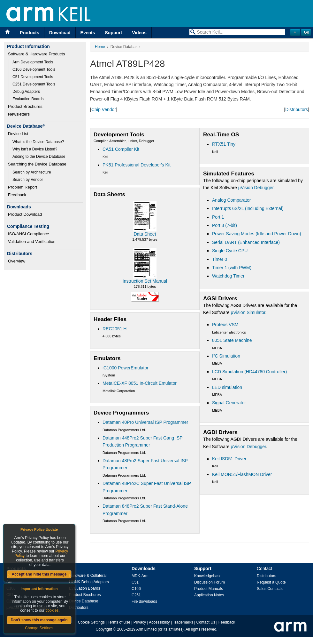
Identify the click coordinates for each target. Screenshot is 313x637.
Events (87, 32)
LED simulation (227, 387)
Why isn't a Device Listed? (34, 149)
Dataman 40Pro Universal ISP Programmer (145, 422)
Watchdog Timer (228, 275)
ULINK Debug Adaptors (89, 582)
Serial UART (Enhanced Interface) (246, 242)
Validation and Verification (32, 241)
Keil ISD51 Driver (229, 458)
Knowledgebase (207, 576)
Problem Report (22, 187)
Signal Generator (229, 402)
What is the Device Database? (38, 142)
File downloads (144, 601)
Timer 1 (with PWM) (231, 267)
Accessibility (159, 622)
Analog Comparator (231, 200)
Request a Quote (271, 582)
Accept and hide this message (38, 574)
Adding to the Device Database (38, 156)
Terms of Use (119, 622)
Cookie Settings (91, 622)
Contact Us (205, 622)
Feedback (17, 194)
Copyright (104, 629)
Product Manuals (208, 588)
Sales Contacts (270, 588)
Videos (139, 32)
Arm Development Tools (32, 62)
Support (113, 32)
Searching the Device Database (37, 164)
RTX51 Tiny (223, 144)
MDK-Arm (140, 576)
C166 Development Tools (33, 69)
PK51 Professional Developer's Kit (137, 164)
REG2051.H (114, 328)
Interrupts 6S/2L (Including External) (248, 208)
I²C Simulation (226, 356)
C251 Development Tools (33, 84)
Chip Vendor (103, 109)
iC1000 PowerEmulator (126, 367)
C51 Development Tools (32, 77)
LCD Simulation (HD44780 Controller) (249, 371)
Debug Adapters (26, 91)
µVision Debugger (256, 187)
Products (29, 32)
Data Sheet (145, 234)
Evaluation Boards (27, 99)
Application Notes (209, 595)
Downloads (144, 568)
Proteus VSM (225, 324)
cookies (52, 610)
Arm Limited (146, 629)
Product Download (25, 214)
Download (60, 32)
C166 (136, 588)
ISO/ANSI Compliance (28, 233)
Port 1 (218, 217)
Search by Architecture (31, 172)
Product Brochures (25, 106)
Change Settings (39, 628)
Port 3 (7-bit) (224, 225)
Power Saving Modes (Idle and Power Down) (256, 233)
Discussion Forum (209, 582)
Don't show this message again (39, 620)
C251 (136, 595)
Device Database (83, 601)
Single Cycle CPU (230, 250)
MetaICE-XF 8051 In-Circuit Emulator (140, 383)
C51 (135, 582)
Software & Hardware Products (36, 54)
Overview (16, 261)
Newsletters (19, 114)
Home (100, 46)
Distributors (296, 109)
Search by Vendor (27, 179)
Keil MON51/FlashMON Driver (242, 474)
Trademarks (183, 622)
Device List (18, 133)
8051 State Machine (232, 340)
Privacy (140, 622)
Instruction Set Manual (145, 281)
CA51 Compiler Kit (121, 149)
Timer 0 (219, 259)
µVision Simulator (248, 312)
